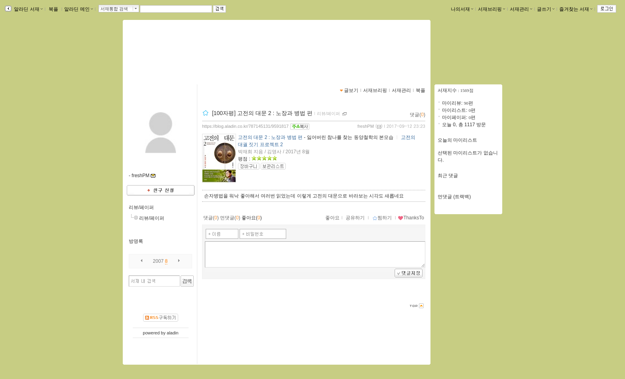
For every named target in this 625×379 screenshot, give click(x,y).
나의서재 (462, 9)
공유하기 (355, 218)
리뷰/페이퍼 (141, 207)
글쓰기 (545, 9)
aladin (172, 332)
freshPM (366, 126)
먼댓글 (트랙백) (454, 196)
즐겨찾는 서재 (575, 9)
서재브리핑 (491, 9)
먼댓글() (230, 218)
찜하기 (382, 218)
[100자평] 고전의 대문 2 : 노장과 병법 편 (262, 113)
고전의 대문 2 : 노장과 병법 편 (270, 137)
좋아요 (332, 218)
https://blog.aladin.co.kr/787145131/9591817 (245, 126)
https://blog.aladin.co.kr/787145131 (174, 58)
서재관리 (521, 9)
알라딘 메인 (78, 9)
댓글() (417, 114)
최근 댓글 (448, 175)
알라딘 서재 (28, 9)
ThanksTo (411, 218)
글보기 (351, 90)
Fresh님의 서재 (159, 50)
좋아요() (252, 218)
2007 (158, 261)
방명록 (136, 241)
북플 (53, 9)
